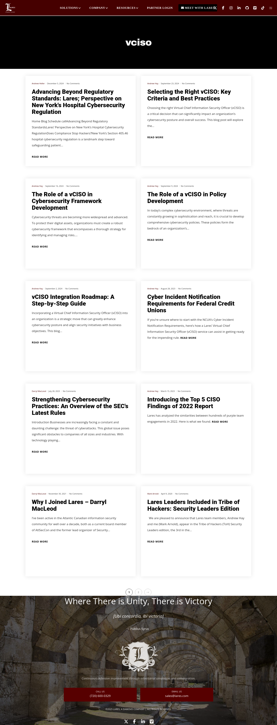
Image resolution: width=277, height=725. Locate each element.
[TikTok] (261, 8)
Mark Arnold (152, 493)
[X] (213, 8)
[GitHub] (245, 8)
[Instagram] (229, 8)
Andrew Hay (152, 83)
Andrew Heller (38, 83)
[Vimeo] (253, 8)
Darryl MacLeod (39, 391)
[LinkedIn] (237, 8)
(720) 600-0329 (100, 696)
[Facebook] (221, 8)
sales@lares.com (176, 696)
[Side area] (269, 8)
